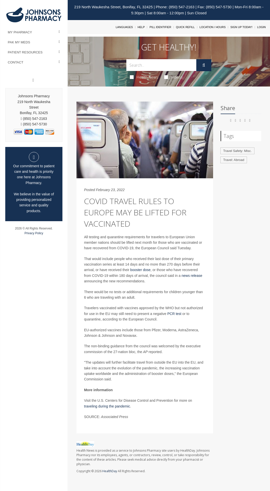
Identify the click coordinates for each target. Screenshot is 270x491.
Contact (15, 62)
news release (192, 276)
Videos (173, 76)
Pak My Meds (19, 42)
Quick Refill (185, 27)
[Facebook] (33, 80)
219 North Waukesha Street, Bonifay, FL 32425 (113, 7)
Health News (144, 76)
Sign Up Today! (241, 27)
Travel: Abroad (233, 160)
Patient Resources (25, 52)
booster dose (140, 270)
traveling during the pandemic (107, 406)
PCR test (174, 314)
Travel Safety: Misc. (237, 151)
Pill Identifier (160, 27)
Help (141, 27)
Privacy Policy (34, 233)
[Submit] (203, 65)
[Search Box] (161, 65)
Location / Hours (213, 27)
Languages (124, 27)
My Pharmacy (20, 32)
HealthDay (109, 471)
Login (261, 27)
